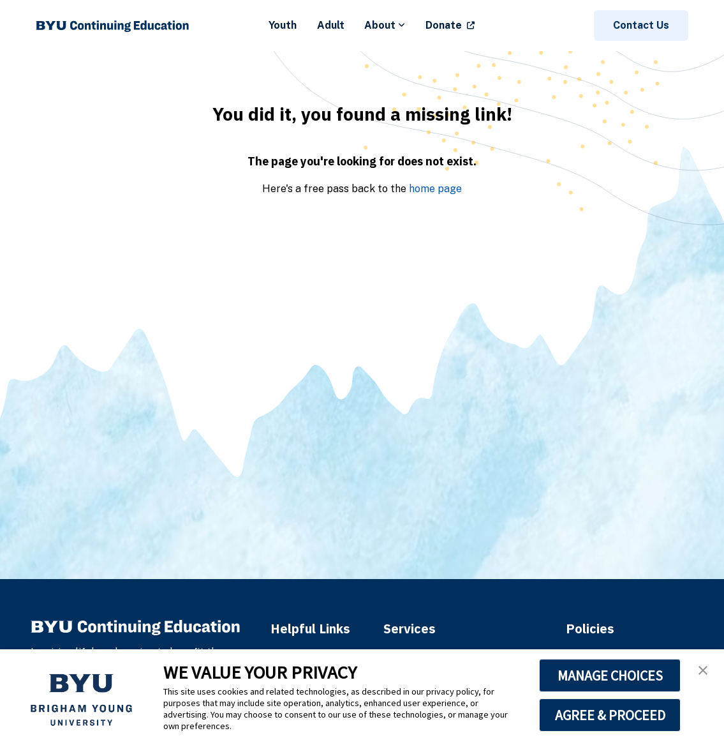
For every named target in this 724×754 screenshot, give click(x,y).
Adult (330, 25)
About (384, 25)
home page (435, 189)
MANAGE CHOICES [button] (610, 675)
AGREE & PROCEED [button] (610, 715)
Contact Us (641, 25)
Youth (283, 25)
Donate (443, 25)
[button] (703, 670)
